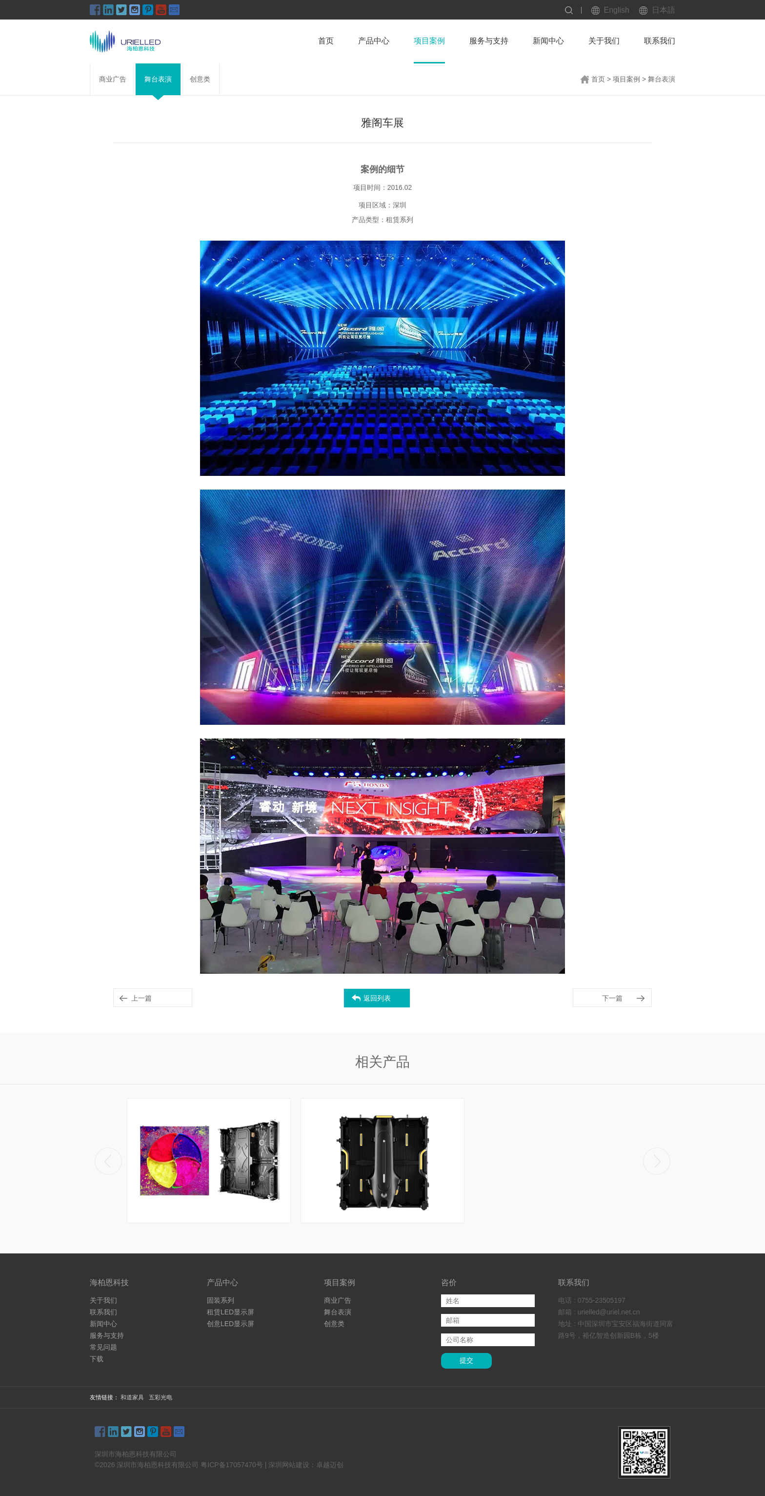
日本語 (663, 10)
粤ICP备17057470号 (232, 1465)
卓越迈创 (329, 1465)
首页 (326, 41)
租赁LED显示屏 (230, 1312)
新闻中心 (548, 41)
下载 (96, 1359)
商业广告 (112, 79)
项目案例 (429, 41)
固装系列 (220, 1300)
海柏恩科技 (109, 1282)
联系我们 (659, 41)
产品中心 (373, 41)
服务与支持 (488, 41)
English (616, 10)
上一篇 (141, 998)
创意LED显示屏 (230, 1324)
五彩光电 (160, 1397)
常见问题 (103, 1347)
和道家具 (132, 1397)
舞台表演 (158, 79)
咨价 (449, 1282)
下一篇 (612, 998)
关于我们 (604, 41)
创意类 (200, 79)
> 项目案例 (623, 79)
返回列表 (377, 998)
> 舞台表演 (658, 79)
